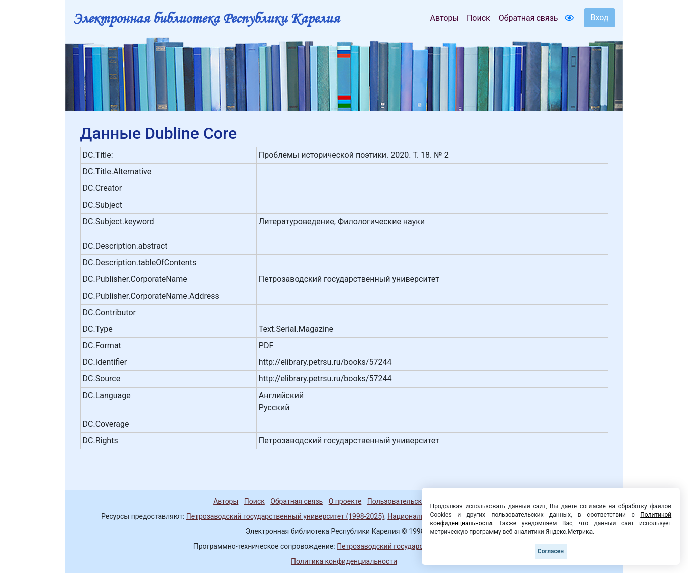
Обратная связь (528, 18)
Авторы (444, 18)
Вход (600, 17)
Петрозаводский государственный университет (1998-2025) (285, 516)
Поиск (478, 18)
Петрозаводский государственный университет (416, 546)
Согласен (551, 551)
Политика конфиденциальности (344, 561)
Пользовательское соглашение (419, 501)
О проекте (345, 501)
